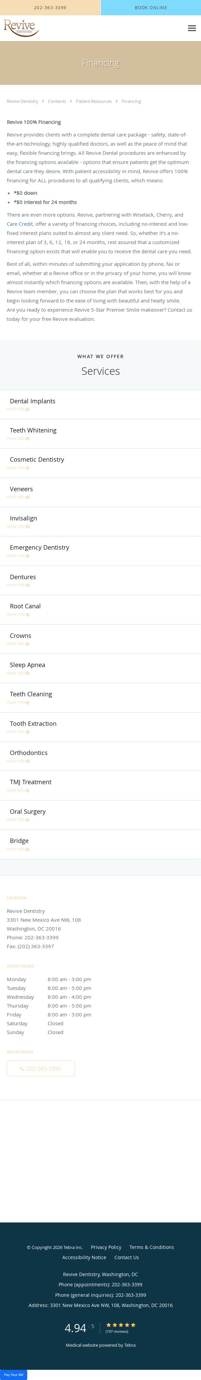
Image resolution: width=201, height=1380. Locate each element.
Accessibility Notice (84, 1257)
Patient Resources (94, 101)
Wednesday (56, 996)
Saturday (56, 1023)
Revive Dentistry (23, 101)
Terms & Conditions (151, 1247)
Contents (57, 101)
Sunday (56, 1032)
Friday (56, 1014)
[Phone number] (41, 1068)
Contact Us (126, 1257)
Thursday (56, 1005)
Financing (131, 101)
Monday (56, 979)
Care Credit (20, 223)
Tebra (130, 1345)
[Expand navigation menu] (192, 28)
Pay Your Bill (13, 1375)
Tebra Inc (72, 1247)
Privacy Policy (106, 1247)
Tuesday (56, 987)
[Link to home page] (26, 28)
